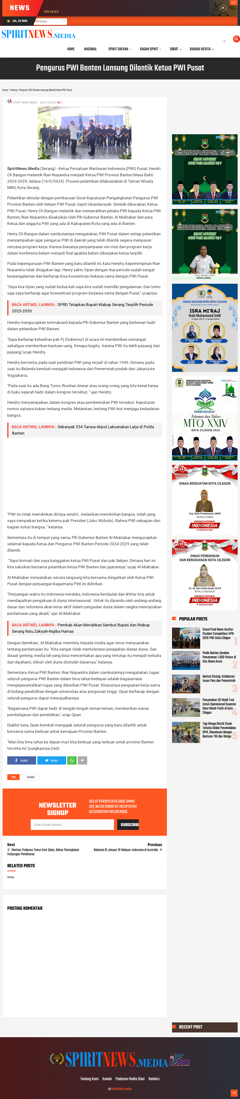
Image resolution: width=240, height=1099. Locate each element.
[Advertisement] (84, 474)
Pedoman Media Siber (130, 1079)
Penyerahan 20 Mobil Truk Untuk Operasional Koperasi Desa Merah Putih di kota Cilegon (219, 706)
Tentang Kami (89, 1079)
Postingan (41, 21)
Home (71, 49)
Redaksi (154, 1079)
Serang (30, 777)
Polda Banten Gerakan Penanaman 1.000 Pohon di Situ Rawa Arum (219, 657)
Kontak (107, 1079)
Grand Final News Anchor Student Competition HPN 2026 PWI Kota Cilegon (218, 634)
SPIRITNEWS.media (121, 1089)
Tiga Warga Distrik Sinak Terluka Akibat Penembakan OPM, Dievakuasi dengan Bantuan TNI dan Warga (219, 730)
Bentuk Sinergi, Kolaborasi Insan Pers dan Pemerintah (219, 679)
